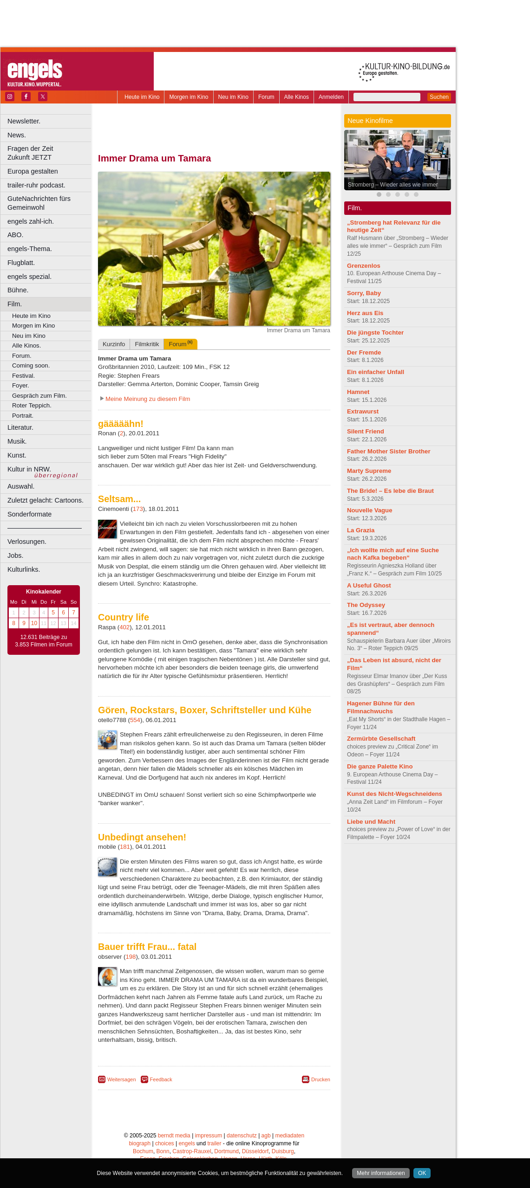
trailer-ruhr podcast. (36, 185)
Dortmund (226, 1151)
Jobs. (15, 555)
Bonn (163, 1151)
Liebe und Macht (371, 821)
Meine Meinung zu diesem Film (147, 398)
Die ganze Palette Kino (379, 766)
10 (34, 623)
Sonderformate (29, 514)
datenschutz (242, 1135)
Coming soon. (31, 365)
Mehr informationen (381, 1173)
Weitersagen (121, 1079)
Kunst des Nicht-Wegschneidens (394, 793)
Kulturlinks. (23, 569)
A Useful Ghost (369, 585)
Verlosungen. (26, 541)
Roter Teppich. (32, 405)
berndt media (174, 1135)
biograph (139, 1143)
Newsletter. (23, 121)
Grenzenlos (363, 265)
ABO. (15, 235)
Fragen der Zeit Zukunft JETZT (50, 153)
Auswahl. (20, 486)
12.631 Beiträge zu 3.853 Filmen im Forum (43, 641)
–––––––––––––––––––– (44, 527)
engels (186, 1143)
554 (135, 720)
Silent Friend (365, 431)
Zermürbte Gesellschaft (381, 738)
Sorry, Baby (364, 293)
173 (138, 508)
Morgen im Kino (188, 97)
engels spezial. (29, 276)
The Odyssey (366, 604)
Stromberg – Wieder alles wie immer (393, 184)
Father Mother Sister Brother (389, 451)
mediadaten (289, 1135)
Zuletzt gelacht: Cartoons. (45, 500)
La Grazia (360, 530)
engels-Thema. (29, 248)
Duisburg (283, 1151)
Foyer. (20, 385)
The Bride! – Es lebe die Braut (390, 490)
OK (422, 1173)
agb (266, 1135)
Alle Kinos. (26, 345)
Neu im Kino (233, 97)
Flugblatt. (21, 262)
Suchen (439, 97)
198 (130, 956)
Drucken (320, 1079)
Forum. (22, 355)
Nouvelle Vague (369, 510)
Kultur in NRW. (29, 469)
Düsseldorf (255, 1151)
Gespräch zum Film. (39, 395)
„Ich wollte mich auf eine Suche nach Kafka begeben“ (393, 554)
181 (125, 846)
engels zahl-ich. (30, 221)
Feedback (161, 1079)
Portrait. (22, 415)
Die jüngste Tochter (375, 332)
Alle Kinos (296, 97)
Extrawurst (363, 411)
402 (124, 627)
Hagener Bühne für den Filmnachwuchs (381, 707)
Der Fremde (364, 352)
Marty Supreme (369, 470)
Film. (14, 304)
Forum (266, 97)
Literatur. (20, 427)
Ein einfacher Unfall (375, 371)
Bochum (143, 1151)
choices (164, 1143)
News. (16, 135)
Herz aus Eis (365, 313)
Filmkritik (147, 344)
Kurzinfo (114, 344)
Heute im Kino (141, 97)
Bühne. (18, 290)
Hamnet (358, 391)
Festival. (23, 375)
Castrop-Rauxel (191, 1151)
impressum (208, 1135)
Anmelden (331, 97)
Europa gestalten (32, 171)
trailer (214, 1143)
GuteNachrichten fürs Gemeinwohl (39, 203)
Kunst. (16, 455)
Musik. (17, 441)
